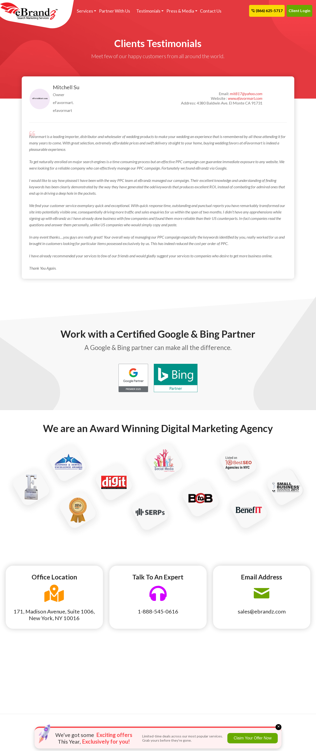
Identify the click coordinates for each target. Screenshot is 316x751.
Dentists (14, 671)
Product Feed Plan (179, 678)
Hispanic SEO (123, 684)
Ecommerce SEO (125, 664)
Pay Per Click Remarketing (134, 678)
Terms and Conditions (235, 678)
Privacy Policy (229, 684)
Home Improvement (23, 678)
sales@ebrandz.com (262, 611)
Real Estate (67, 705)
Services (84, 11)
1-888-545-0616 (158, 611)
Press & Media (177, 11)
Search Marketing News (237, 664)
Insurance (15, 684)
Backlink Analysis (126, 671)
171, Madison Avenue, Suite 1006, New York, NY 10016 (54, 614)
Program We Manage (181, 684)
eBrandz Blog (228, 657)
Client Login (299, 10)
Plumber (13, 698)
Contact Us (207, 11)
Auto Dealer (17, 657)
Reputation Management (184, 664)
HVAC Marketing (72, 684)
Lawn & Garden (70, 691)
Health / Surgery (71, 678)
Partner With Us (113, 11)
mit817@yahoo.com (246, 93)
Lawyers (14, 691)
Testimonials (146, 11)
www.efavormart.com (245, 98)
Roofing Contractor (23, 705)
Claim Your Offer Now (253, 738)
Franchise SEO (124, 657)
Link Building (174, 657)
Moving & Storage (73, 698)
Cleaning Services (21, 664)
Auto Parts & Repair (74, 657)
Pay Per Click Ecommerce (184, 671)
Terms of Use (228, 671)
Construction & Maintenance (70, 667)
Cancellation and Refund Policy (289, 660)
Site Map (276, 671)
